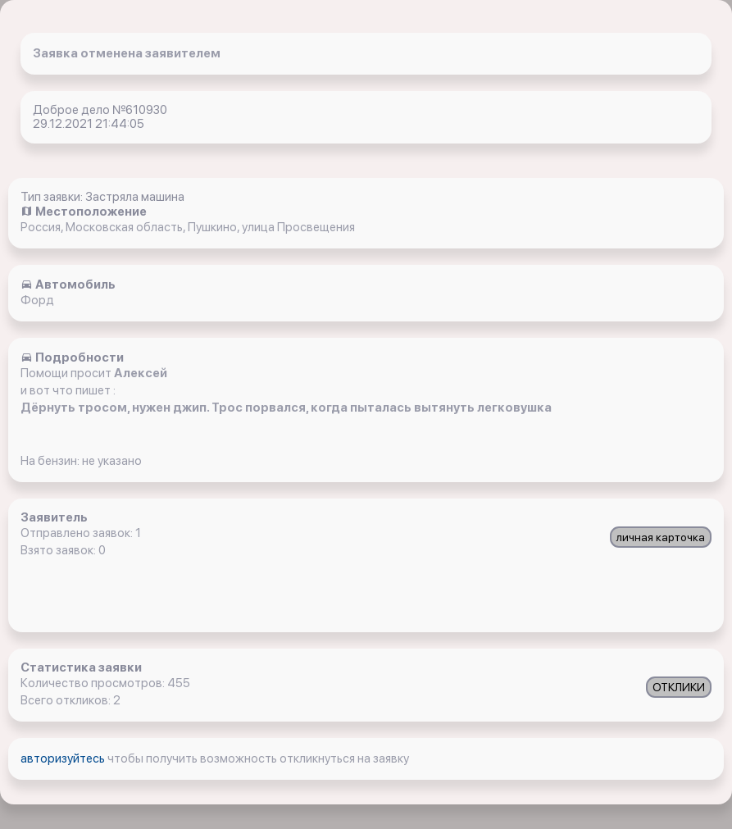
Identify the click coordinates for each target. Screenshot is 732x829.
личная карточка (660, 537)
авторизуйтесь (63, 758)
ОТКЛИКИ (678, 687)
